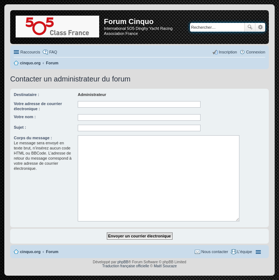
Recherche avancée (260, 27)
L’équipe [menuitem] (244, 251)
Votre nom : (25, 117)
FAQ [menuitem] (53, 52)
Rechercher (249, 27)
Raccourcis (30, 52)
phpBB (122, 262)
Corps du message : (33, 138)
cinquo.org (30, 251)
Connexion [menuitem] (255, 52)
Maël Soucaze (165, 266)
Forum (52, 251)
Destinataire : (26, 94)
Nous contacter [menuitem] (214, 251)
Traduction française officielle (125, 266)
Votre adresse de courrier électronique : (38, 106)
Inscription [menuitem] (228, 52)
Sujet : (20, 127)
